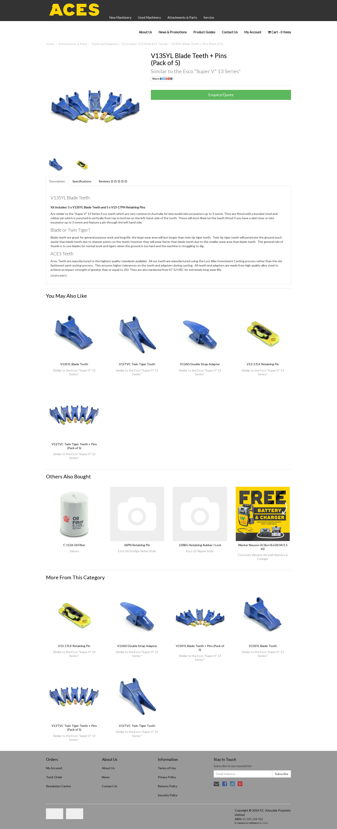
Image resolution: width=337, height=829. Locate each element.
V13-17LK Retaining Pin (263, 364)
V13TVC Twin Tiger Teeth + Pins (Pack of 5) (74, 446)
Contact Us (230, 32)
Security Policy (168, 795)
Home (50, 44)
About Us (145, 32)
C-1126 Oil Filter (74, 545)
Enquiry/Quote (221, 94)
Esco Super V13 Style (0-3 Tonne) (144, 44)
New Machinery (120, 17)
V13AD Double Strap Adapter (200, 364)
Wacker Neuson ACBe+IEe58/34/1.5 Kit (263, 547)
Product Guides (204, 32)
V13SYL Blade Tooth (74, 364)
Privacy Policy (167, 777)
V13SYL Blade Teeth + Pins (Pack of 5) (197, 44)
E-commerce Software (247, 822)
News (106, 777)
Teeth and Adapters (104, 44)
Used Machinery (149, 17)
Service (209, 17)
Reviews (113, 181)
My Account (54, 768)
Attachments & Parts (182, 17)
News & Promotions (172, 32)
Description (57, 181)
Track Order (54, 777)
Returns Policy (167, 786)
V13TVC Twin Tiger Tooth (137, 364)
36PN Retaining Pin (137, 545)
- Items (279, 32)
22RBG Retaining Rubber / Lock (200, 545)
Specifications (81, 181)
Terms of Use (167, 768)
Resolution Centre (58, 786)
